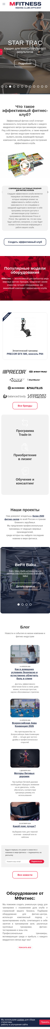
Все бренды (25, 413)
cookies (20, 1020)
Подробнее (25, 63)
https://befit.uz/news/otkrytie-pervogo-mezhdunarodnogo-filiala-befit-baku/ (25, 581)
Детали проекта (25, 594)
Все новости (25, 882)
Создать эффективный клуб (25, 249)
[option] (25, 344)
